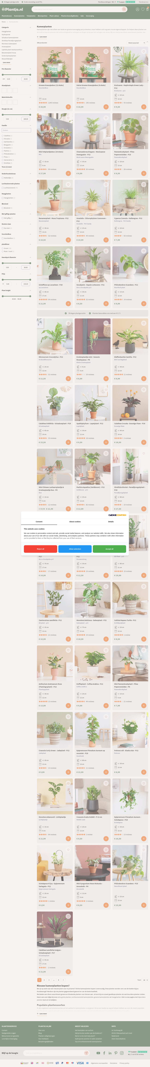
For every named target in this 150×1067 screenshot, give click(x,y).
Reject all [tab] (40, 549)
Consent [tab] (39, 522)
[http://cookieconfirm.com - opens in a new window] (117, 515)
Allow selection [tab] (75, 549)
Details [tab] (111, 522)
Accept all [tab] (109, 549)
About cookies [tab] (75, 522)
